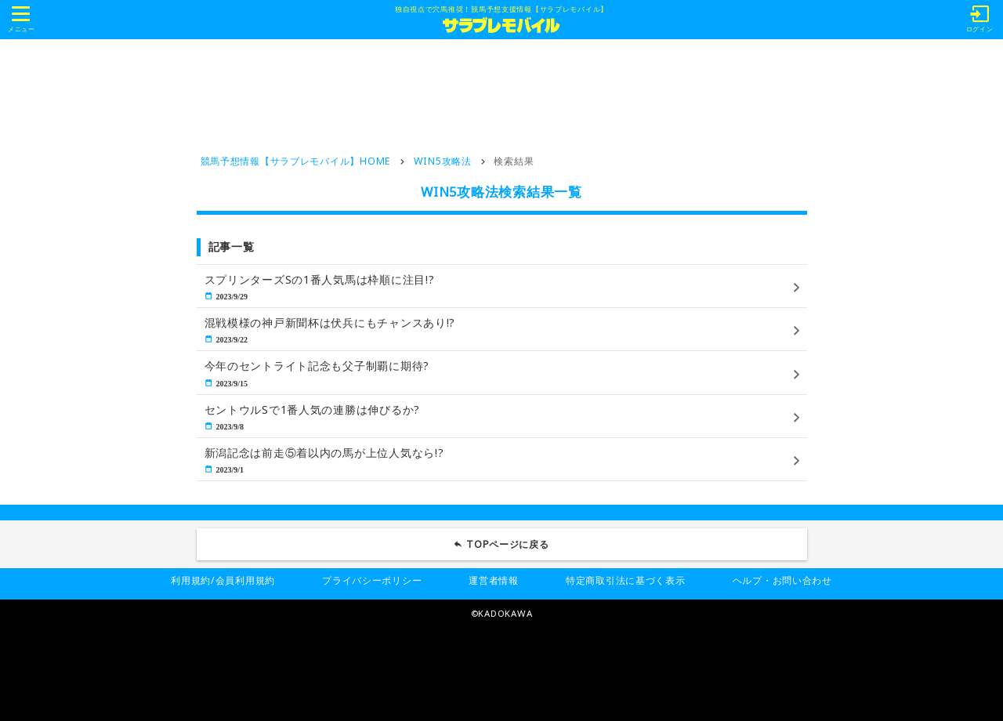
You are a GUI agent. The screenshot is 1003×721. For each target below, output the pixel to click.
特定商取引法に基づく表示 (626, 580)
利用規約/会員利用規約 (223, 580)
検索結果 (514, 161)
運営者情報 (494, 580)
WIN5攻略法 (443, 161)
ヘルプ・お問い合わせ (782, 580)
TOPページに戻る (507, 544)
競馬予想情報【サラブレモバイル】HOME (296, 161)
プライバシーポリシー (372, 580)
